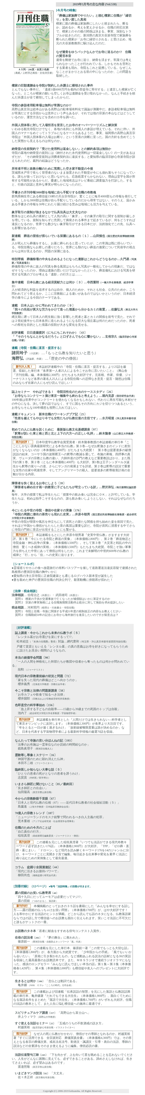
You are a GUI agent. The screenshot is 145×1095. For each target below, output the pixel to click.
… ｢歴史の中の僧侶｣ (61, 358)
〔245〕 (43, 1055)
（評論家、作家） (34, 358)
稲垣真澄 (21, 835)
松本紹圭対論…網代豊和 (72, 641)
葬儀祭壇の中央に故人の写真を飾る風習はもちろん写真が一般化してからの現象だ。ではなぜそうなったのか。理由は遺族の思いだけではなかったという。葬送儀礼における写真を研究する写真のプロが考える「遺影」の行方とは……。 (74, 266)
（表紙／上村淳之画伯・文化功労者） (33, 72)
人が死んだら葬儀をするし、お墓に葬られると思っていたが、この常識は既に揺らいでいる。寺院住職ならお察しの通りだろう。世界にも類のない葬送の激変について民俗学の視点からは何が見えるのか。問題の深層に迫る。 (73, 243)
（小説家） (34, 353)
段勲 (18, 669)
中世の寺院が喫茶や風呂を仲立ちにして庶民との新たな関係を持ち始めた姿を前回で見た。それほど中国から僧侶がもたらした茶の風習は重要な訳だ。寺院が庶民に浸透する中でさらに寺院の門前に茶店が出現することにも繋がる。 (74, 533)
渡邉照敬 (21, 1066)
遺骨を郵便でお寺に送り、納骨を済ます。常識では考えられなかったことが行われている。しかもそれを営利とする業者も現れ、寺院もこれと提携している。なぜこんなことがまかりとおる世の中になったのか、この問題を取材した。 (93, 63)
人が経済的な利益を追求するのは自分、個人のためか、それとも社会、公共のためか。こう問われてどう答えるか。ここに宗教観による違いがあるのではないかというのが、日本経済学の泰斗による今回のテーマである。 (73, 290)
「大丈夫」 (57, 1073)
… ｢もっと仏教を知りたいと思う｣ (68, 353)
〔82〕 (45, 1073)
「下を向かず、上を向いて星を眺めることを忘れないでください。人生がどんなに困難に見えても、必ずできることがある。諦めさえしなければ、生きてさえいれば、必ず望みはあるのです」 (72, 1058)
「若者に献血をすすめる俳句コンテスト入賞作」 (69, 931)
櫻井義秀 (21, 684)
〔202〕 (37, 937)
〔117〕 (52, 1012)
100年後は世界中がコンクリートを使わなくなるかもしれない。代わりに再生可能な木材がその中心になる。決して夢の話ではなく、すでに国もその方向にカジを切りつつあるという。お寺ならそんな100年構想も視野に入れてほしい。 (74, 399)
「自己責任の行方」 (28, 831)
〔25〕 (51, 1023)
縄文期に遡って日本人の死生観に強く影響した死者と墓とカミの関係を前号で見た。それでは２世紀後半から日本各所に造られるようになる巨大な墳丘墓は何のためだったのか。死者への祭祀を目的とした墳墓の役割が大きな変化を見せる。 (75, 315)
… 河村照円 (44, 607)
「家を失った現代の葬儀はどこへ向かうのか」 (46, 680)
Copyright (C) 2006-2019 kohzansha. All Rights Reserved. (72, 1091)
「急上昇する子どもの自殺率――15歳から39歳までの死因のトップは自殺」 (67, 709)
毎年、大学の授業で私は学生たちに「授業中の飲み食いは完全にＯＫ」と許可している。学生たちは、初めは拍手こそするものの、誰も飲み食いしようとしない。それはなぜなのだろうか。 (74, 493)
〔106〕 (40, 981)
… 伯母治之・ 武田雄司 (46, 595)
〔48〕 (54, 893)
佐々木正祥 (22, 1077)
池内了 (19, 713)
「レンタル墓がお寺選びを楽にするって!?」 (44, 636)
